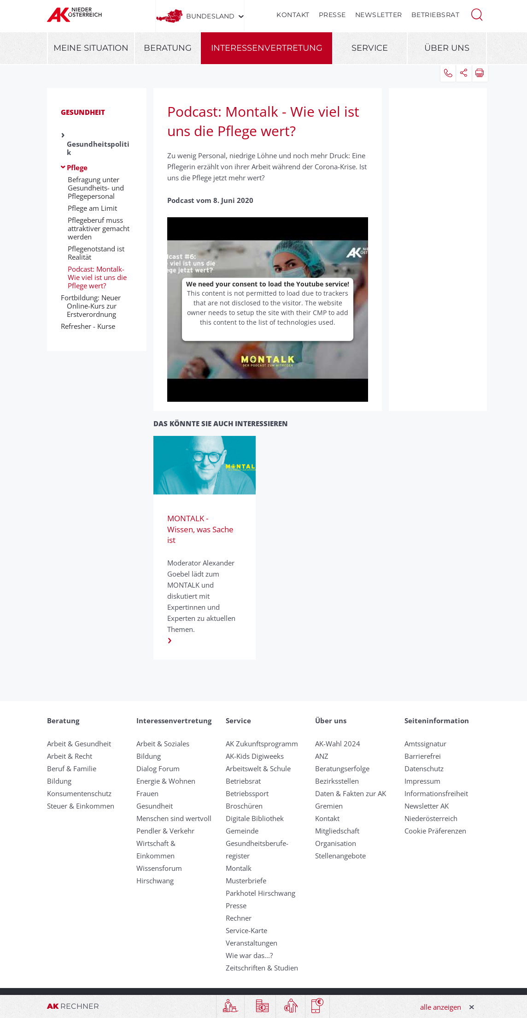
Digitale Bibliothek (255, 818)
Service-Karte (246, 930)
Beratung (168, 48)
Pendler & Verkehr (165, 830)
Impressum (422, 781)
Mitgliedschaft (337, 830)
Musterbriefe (246, 880)
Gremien (329, 805)
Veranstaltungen (251, 942)
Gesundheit (83, 112)
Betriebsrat (435, 15)
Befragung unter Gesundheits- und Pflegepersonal (96, 187)
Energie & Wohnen (165, 781)
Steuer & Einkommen (80, 805)
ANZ (321, 756)
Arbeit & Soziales (162, 743)
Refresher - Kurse (91, 326)
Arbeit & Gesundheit (79, 743)
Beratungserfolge (342, 768)
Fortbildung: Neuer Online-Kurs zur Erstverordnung (94, 305)
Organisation (335, 843)
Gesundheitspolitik (98, 148)
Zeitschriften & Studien (262, 967)
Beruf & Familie (71, 768)
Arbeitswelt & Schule (258, 768)
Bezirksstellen (337, 781)
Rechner (239, 918)
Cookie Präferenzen (435, 830)
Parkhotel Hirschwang (260, 893)
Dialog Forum (158, 768)
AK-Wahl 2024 (337, 743)
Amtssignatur (425, 743)
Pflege (77, 167)
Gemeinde (242, 830)
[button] (477, 14)
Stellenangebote (340, 855)
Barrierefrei (422, 756)
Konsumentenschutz (79, 793)
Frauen (147, 793)
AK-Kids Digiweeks (255, 756)
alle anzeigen (440, 1007)
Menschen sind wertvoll (173, 818)
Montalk (239, 868)
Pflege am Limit (92, 208)
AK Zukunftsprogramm (262, 743)
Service (369, 48)
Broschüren (244, 805)
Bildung (59, 781)
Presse (332, 15)
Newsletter (378, 15)
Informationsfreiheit (436, 793)
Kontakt (293, 15)
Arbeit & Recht (69, 756)
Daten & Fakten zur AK (350, 793)
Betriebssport (247, 793)
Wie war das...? (249, 955)
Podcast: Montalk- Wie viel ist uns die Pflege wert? (97, 277)
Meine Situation (91, 48)
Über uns (446, 48)
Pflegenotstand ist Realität (96, 252)
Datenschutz (424, 768)
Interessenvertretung (266, 48)
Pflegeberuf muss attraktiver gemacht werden (98, 228)
